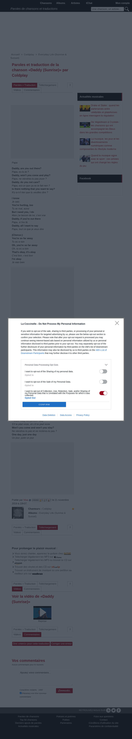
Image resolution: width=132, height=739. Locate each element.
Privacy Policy (82, 415)
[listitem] (66, 364)
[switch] (103, 371)
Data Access (66, 415)
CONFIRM (44, 404)
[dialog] (66, 369)
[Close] (118, 324)
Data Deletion (49, 415)
